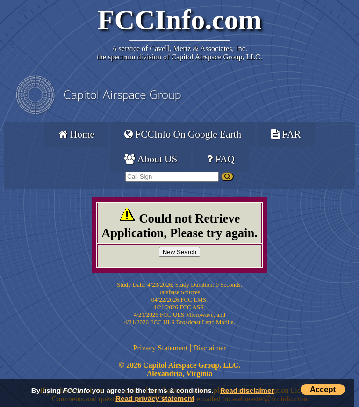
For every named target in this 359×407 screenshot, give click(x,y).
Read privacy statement (154, 398)
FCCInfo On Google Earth (182, 134)
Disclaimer (209, 348)
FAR (286, 134)
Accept (323, 389)
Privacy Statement (160, 348)
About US (150, 159)
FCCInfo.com (179, 19)
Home (76, 134)
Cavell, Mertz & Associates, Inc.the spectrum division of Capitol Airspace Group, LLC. (179, 52)
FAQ (220, 159)
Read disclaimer (247, 390)
